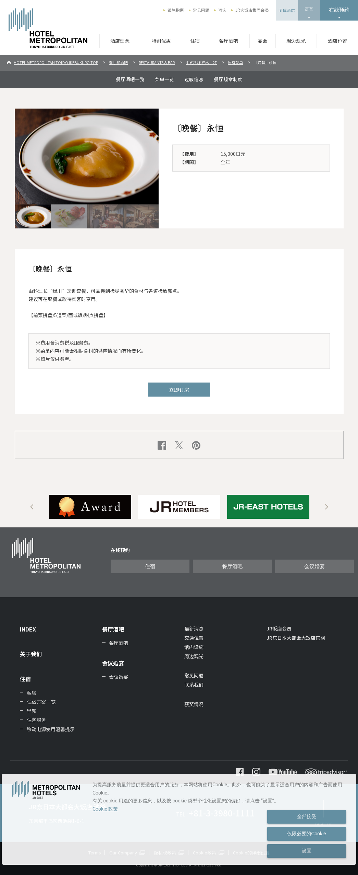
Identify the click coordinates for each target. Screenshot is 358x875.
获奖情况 (193, 704)
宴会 (262, 40)
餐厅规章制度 (228, 79)
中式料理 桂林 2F (201, 62)
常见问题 (201, 10)
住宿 (195, 40)
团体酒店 (287, 10)
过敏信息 (193, 79)
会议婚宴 (314, 566)
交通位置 (193, 637)
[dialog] (179, 819)
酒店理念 (119, 40)
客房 (31, 692)
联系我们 (193, 684)
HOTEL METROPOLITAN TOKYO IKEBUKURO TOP (56, 62)
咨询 (222, 10)
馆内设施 (193, 646)
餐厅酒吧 (228, 40)
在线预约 (339, 10)
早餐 (31, 710)
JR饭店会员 (279, 628)
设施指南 (176, 10)
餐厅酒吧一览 (130, 79)
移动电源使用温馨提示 (51, 729)
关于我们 (31, 654)
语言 (309, 9)
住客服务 (36, 719)
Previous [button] (32, 507)
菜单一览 (164, 79)
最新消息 (193, 628)
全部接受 (306, 816)
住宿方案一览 (41, 701)
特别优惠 (161, 40)
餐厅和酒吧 (118, 62)
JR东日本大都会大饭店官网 (296, 637)
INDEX (28, 629)
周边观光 (296, 40)
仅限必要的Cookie (306, 833)
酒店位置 (337, 40)
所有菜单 (235, 62)
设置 (306, 850)
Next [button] (326, 507)
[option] (90, 507)
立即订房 (179, 389)
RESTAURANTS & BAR (157, 62)
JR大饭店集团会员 (252, 10)
